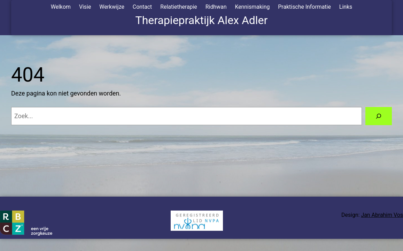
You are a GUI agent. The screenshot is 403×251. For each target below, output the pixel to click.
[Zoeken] (378, 116)
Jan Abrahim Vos (382, 215)
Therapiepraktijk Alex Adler (201, 20)
